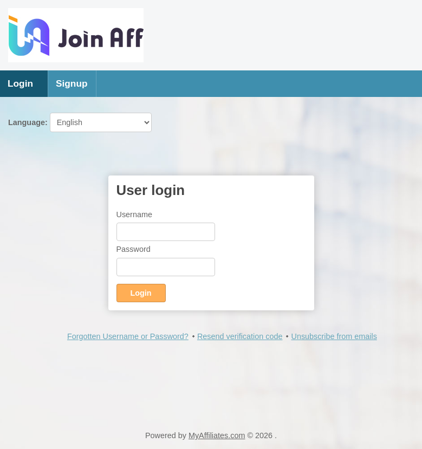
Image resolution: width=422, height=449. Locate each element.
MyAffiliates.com (217, 435)
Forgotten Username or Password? (128, 336)
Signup (72, 83)
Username (134, 214)
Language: (80, 122)
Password (133, 249)
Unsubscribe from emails (333, 336)
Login (20, 83)
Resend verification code (240, 336)
